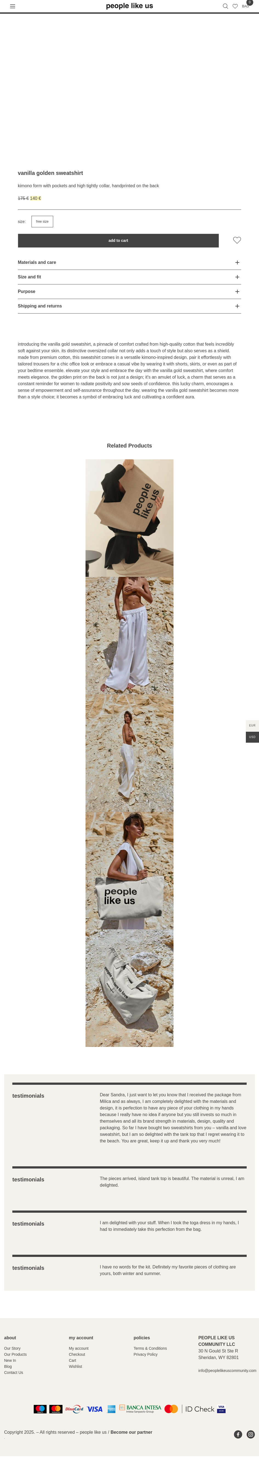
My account (79, 1348)
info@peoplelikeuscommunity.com (227, 1370)
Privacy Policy (146, 1354)
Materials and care (37, 262)
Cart (72, 1360)
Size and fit (29, 277)
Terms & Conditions (150, 1348)
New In (10, 1360)
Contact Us (13, 1372)
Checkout (77, 1354)
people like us (93, 1432)
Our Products (15, 1354)
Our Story (12, 1348)
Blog (8, 1366)
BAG (245, 6)
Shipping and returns (40, 306)
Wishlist (75, 1366)
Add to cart (118, 240)
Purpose (26, 291)
